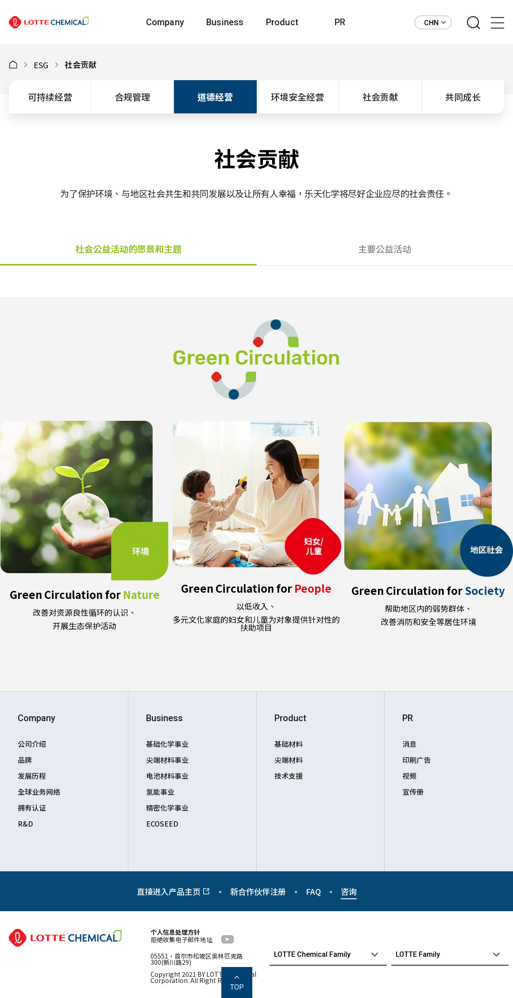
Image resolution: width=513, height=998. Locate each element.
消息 (409, 743)
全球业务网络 (39, 791)
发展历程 (32, 775)
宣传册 (413, 791)
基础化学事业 (167, 743)
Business (225, 22)
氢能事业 (160, 791)
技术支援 (288, 775)
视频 (409, 775)
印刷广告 (416, 759)
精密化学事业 (167, 807)
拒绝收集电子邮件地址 (181, 939)
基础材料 (288, 743)
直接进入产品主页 (173, 891)
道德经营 (215, 96)
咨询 (349, 891)
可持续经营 (50, 96)
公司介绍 (32, 743)
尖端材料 (288, 759)
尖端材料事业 (167, 759)
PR (340, 22)
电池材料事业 (167, 775)
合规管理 (132, 96)
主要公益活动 (384, 248)
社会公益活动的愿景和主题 (128, 248)
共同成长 (463, 96)
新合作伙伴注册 (258, 891)
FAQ (313, 891)
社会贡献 (380, 96)
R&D (25, 823)
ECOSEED (162, 823)
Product (282, 22)
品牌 (25, 759)
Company (165, 22)
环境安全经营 (297, 96)
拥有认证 (32, 807)
